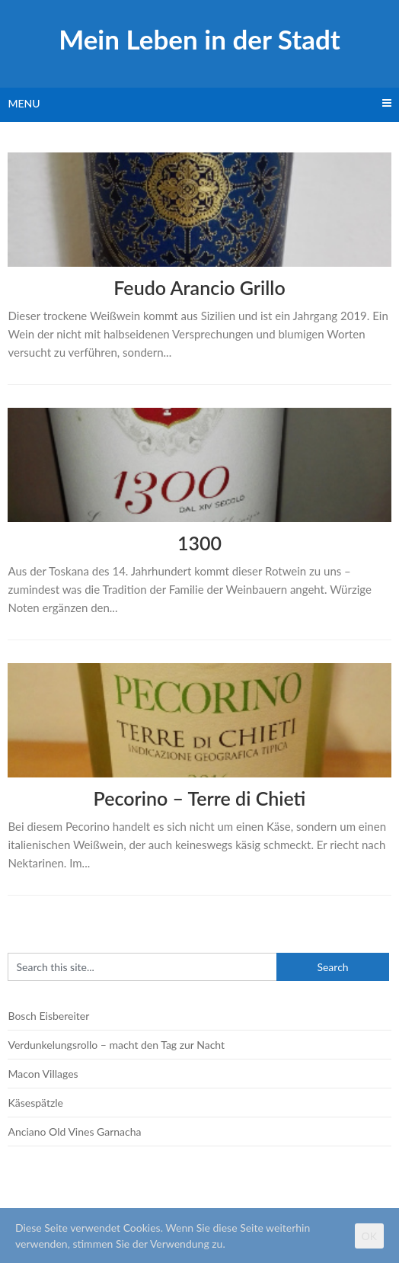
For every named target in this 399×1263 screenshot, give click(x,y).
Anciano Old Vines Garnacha (74, 1131)
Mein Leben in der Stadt (199, 39)
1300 (199, 542)
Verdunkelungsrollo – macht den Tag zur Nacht (116, 1044)
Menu (24, 103)
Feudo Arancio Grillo (199, 287)
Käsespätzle (35, 1102)
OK (369, 1235)
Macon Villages (43, 1073)
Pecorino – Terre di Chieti (200, 798)
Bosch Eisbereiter (48, 1015)
